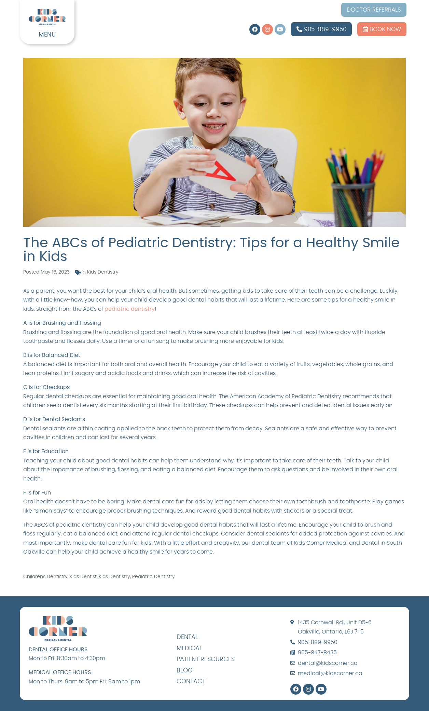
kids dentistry (114, 576)
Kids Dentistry (103, 272)
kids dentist (83, 576)
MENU (47, 35)
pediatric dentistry (130, 309)
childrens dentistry (45, 576)
